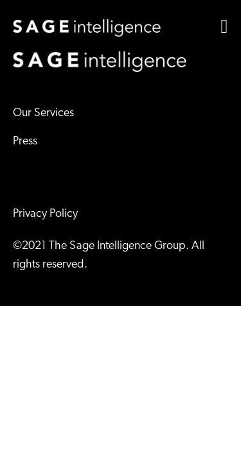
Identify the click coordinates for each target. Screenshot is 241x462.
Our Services (43, 113)
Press (25, 141)
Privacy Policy (45, 214)
